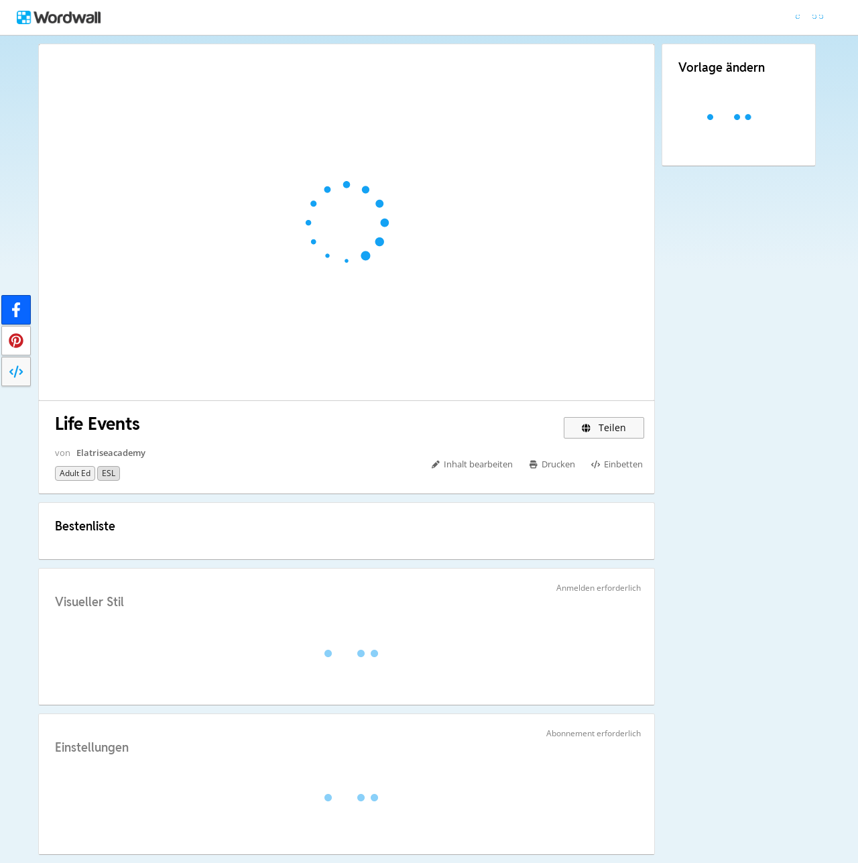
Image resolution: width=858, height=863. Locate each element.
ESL (108, 473)
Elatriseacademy (110, 453)
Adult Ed (75, 473)
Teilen (604, 427)
